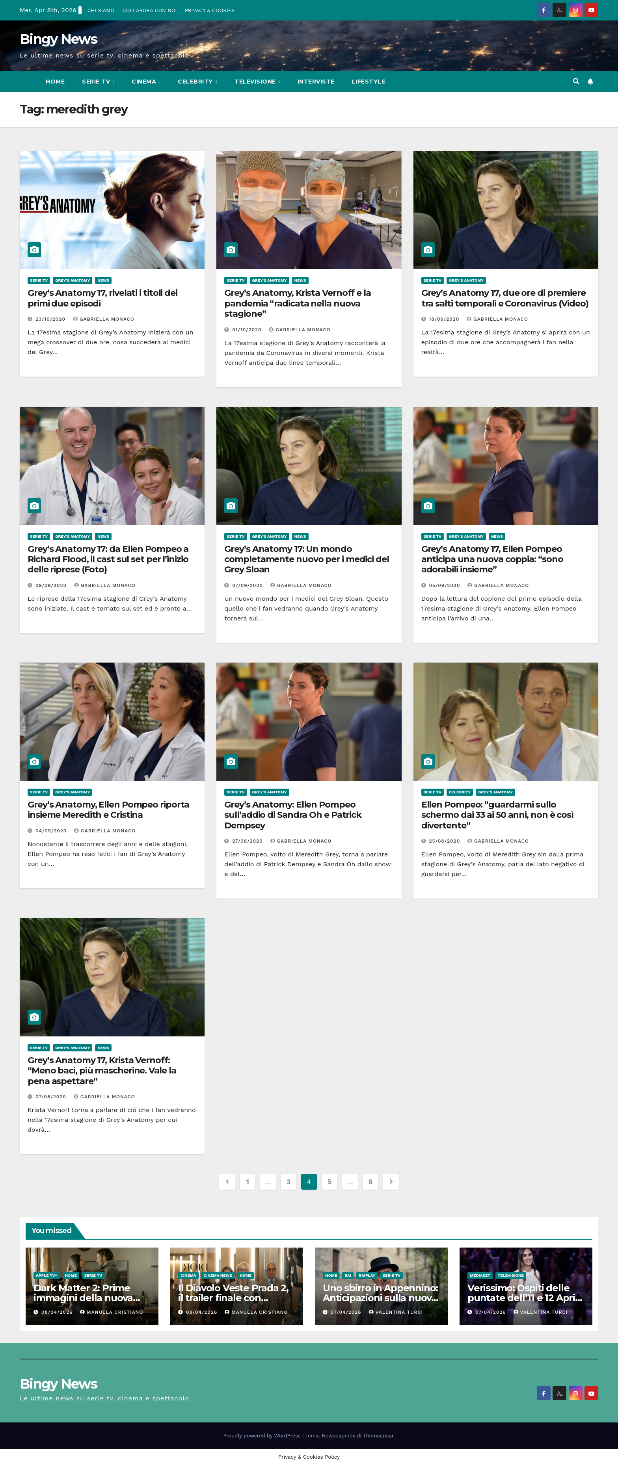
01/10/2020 (247, 329)
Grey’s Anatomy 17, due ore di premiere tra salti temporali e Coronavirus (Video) (504, 298)
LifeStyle (368, 81)
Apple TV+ (47, 1275)
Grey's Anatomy (72, 280)
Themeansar (378, 1436)
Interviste (316, 81)
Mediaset (480, 1275)
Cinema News (218, 1275)
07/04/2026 (347, 1312)
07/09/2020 (248, 585)
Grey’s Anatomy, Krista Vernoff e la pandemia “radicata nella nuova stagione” (297, 303)
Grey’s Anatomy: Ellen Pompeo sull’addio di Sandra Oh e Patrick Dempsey (292, 815)
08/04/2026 (57, 1312)
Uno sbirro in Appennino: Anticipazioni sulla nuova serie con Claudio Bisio (380, 1297)
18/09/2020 (445, 319)
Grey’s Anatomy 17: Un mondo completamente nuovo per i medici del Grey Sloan (306, 559)
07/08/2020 (51, 1096)
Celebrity (196, 81)
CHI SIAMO (100, 10)
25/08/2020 (445, 841)
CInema (145, 81)
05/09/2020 (445, 585)
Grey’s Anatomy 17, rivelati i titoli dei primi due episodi (102, 298)
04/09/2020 (52, 831)
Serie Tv (97, 81)
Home (55, 81)
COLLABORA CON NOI (150, 10)
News (103, 280)
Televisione (256, 81)
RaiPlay (367, 1275)
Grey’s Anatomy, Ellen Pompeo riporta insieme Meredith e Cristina (108, 809)
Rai (347, 1275)
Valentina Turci (396, 1312)
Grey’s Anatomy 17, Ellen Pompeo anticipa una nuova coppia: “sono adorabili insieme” (492, 559)
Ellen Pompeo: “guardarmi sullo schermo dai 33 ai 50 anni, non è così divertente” (497, 815)
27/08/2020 (248, 841)
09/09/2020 (52, 585)
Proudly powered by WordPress (263, 1436)
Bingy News (58, 39)
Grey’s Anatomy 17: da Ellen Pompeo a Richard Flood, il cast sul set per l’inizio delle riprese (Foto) (108, 559)
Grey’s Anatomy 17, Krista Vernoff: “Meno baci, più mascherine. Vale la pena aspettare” (102, 1070)
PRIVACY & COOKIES (210, 10)
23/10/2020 (51, 319)
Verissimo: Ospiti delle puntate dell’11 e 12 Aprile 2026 (525, 1297)
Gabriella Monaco (103, 319)
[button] (576, 81)
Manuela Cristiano (111, 1312)
